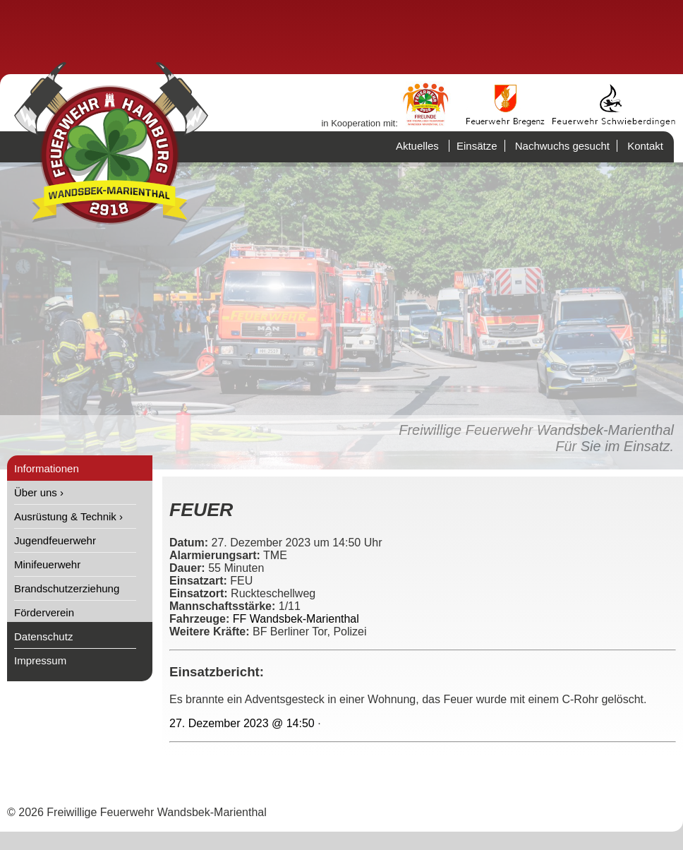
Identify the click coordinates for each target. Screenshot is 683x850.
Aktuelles (417, 146)
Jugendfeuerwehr (55, 540)
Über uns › (39, 492)
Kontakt (645, 146)
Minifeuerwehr (47, 564)
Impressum (40, 660)
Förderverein (44, 612)
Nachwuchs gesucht (562, 146)
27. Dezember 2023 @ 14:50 (242, 723)
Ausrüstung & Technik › (68, 516)
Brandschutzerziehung (66, 588)
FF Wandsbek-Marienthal (296, 619)
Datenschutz (43, 636)
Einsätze (477, 146)
